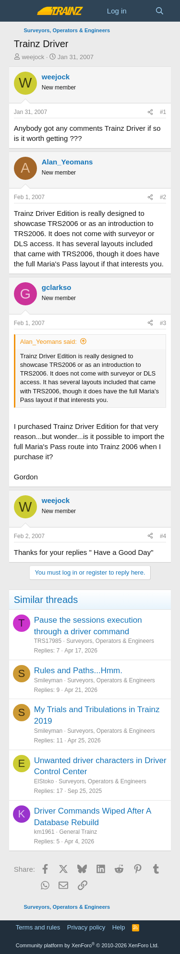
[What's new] (141, 11)
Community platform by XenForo (87, 945)
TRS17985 (47, 641)
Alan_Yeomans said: (48, 341)
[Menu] (22, 11)
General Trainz (78, 831)
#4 (163, 536)
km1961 (44, 831)
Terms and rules (38, 927)
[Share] (150, 112)
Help (118, 927)
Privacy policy (86, 927)
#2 (163, 197)
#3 (163, 323)
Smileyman (48, 680)
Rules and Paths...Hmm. (78, 670)
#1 (163, 112)
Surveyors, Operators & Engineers (110, 641)
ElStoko (44, 781)
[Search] (159, 11)
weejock (33, 57)
